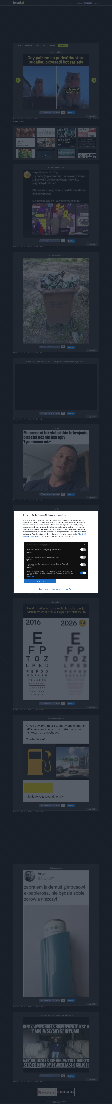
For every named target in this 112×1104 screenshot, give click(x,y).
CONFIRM (40, 581)
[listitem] (56, 545)
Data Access (56, 589)
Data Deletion (43, 589)
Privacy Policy (68, 589)
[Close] (94, 515)
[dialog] (56, 552)
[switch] (83, 549)
